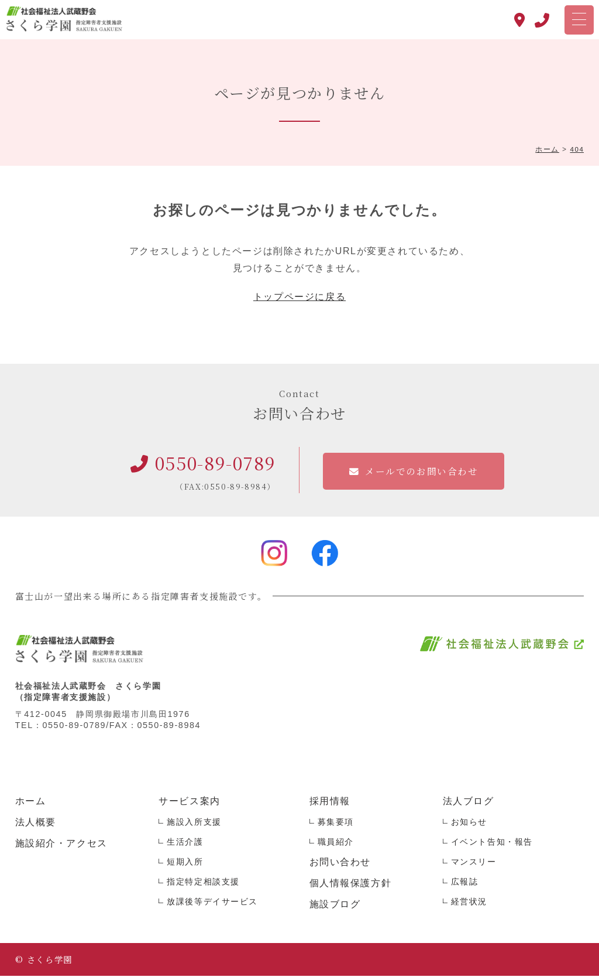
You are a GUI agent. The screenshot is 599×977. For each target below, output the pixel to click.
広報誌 (464, 882)
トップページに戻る (299, 298)
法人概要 (35, 823)
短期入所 (185, 862)
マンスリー (474, 862)
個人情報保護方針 (350, 884)
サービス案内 (190, 802)
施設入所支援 (194, 823)
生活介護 (185, 843)
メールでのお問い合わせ (421, 472)
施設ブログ (335, 905)
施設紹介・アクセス (61, 844)
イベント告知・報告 (492, 843)
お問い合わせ (340, 863)
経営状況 (469, 902)
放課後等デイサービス (212, 902)
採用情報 (329, 802)
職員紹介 (336, 843)
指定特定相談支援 (203, 882)
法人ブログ (468, 802)
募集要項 (336, 823)
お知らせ (469, 823)
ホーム (30, 802)
